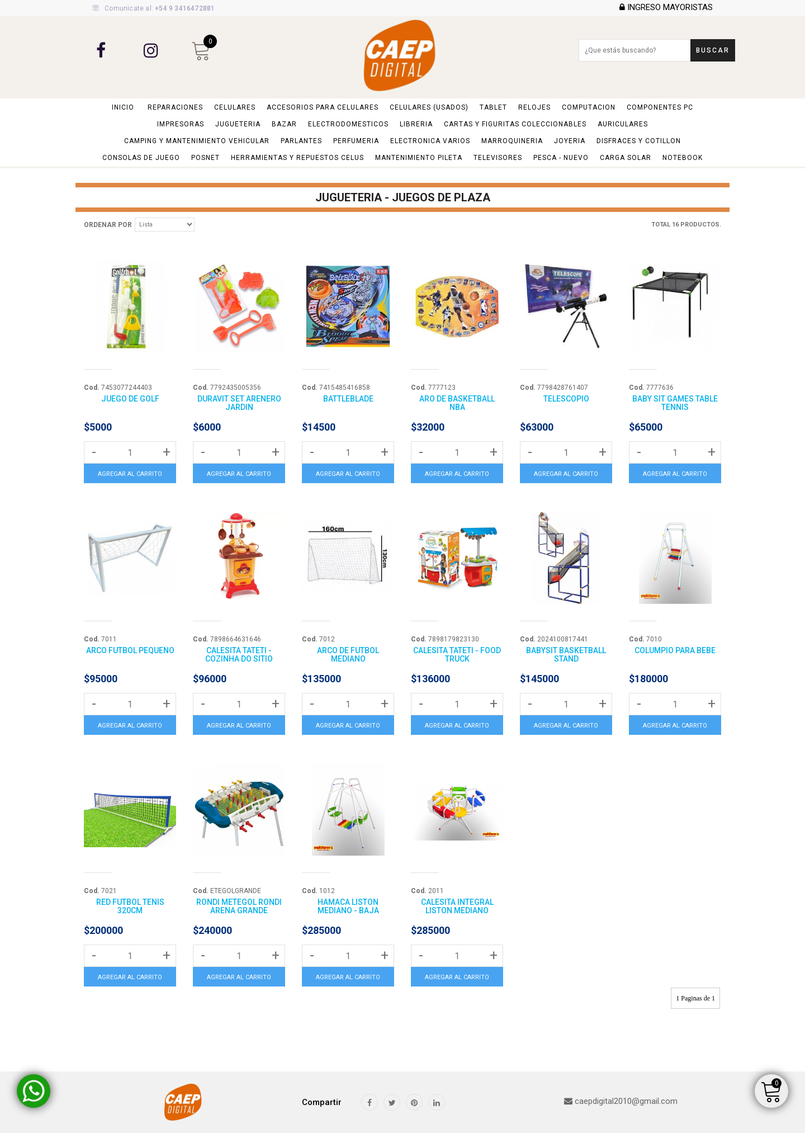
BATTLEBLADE (348, 398)
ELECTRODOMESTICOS (348, 124)
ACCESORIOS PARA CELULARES (322, 107)
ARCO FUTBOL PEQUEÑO (130, 650)
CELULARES (234, 107)
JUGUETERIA (238, 124)
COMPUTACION (588, 107)
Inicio (123, 107)
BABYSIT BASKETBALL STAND (566, 654)
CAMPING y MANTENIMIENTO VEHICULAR (196, 141)
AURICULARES (623, 124)
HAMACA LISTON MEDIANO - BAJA (348, 906)
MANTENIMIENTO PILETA (418, 158)
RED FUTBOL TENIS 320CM (130, 906)
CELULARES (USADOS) (429, 107)
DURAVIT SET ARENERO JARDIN (239, 403)
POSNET (205, 158)
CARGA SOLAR (625, 158)
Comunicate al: (153, 8)
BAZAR (284, 124)
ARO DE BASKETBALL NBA (457, 403)
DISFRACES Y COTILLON (638, 141)
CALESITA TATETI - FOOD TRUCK (457, 654)
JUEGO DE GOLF (130, 398)
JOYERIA (569, 141)
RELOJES (534, 107)
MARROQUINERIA (512, 141)
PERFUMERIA (356, 141)
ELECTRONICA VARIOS (430, 141)
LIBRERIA (416, 124)
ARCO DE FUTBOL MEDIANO (348, 654)
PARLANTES (301, 141)
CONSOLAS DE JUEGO (141, 158)
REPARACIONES (175, 107)
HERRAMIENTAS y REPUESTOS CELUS (297, 158)
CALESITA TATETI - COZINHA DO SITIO (239, 654)
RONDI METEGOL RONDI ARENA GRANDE (239, 906)
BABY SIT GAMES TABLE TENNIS (675, 403)
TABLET (493, 107)
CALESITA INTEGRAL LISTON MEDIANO (457, 906)
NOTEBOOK (682, 158)
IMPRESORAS (180, 124)
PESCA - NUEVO (561, 158)
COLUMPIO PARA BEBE (675, 650)
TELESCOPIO (566, 398)
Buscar (713, 50)
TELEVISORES (497, 158)
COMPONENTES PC (660, 107)
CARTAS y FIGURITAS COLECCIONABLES (515, 124)
